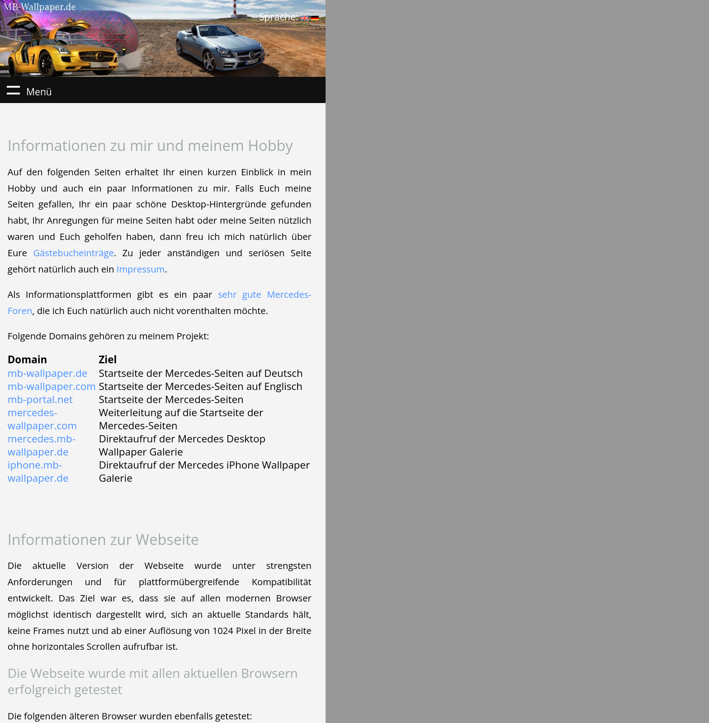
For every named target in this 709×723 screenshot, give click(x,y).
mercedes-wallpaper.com (42, 418)
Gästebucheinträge (73, 252)
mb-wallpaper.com (52, 386)
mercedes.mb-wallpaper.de (42, 445)
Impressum (141, 269)
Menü (13, 90)
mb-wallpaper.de (47, 373)
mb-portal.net (40, 399)
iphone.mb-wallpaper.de (38, 471)
